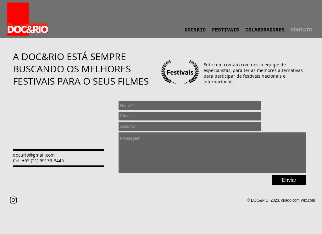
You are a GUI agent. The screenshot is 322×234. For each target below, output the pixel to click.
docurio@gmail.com (34, 155)
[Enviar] (289, 180)
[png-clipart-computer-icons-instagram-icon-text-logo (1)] (13, 200)
